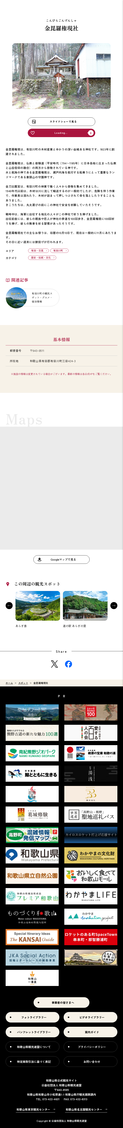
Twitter (54, 664)
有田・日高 (37, 250)
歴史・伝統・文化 (41, 257)
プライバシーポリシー (92, 1047)
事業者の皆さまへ (63, 1002)
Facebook (68, 664)
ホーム (9, 683)
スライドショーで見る (63, 121)
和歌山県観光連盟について (34, 1047)
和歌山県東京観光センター (33, 1109)
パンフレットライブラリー (34, 1032)
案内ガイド (92, 1032)
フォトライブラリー (34, 1017)
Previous (9, 605)
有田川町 (58, 250)
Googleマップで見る (63, 559)
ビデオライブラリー (92, 1017)
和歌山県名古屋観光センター (84, 1109)
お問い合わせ (91, 1061)
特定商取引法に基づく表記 (34, 1061)
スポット (23, 683)
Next (113, 605)
